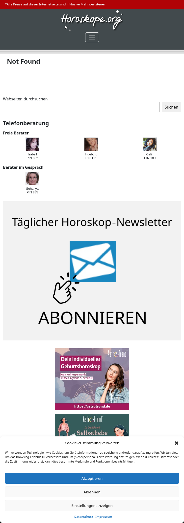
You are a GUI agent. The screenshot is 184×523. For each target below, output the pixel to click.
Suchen (171, 107)
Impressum (103, 517)
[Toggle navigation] (92, 37)
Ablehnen (92, 491)
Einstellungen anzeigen (92, 505)
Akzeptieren (92, 478)
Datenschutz (83, 517)
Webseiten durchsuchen (25, 99)
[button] (176, 442)
